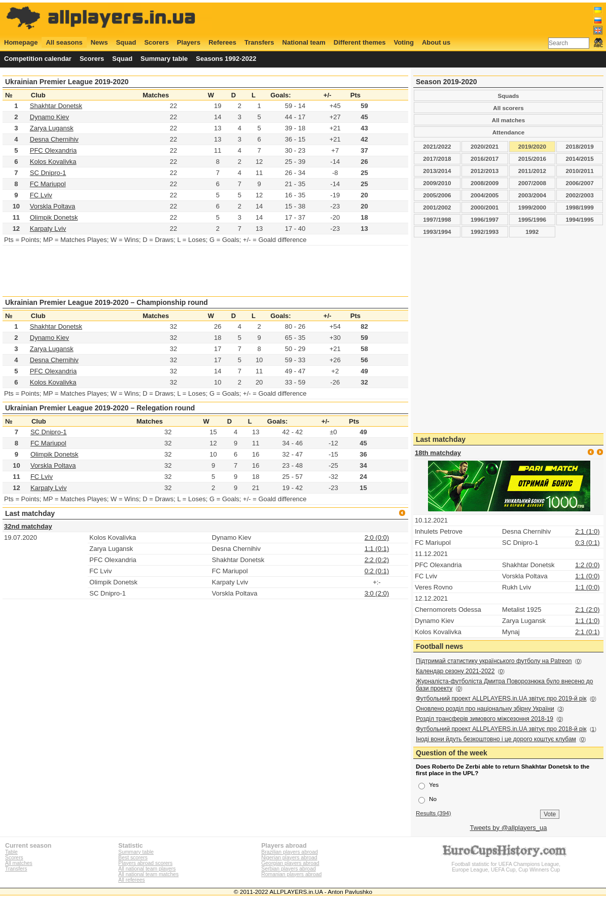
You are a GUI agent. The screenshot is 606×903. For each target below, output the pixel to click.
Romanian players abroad (291, 874)
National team (304, 42)
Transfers (259, 42)
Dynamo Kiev (49, 117)
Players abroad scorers (145, 863)
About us (436, 42)
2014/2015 (580, 158)
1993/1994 (437, 231)
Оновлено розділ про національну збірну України (485, 708)
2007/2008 (532, 183)
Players (188, 42)
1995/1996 (532, 219)
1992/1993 (484, 231)
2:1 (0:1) (587, 632)
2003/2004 (532, 195)
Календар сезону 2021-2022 (455, 671)
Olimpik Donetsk (54, 217)
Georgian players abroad (290, 863)
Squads (508, 95)
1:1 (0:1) (377, 548)
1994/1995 (580, 219)
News (99, 42)
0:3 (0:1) (587, 542)
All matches (508, 120)
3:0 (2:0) (377, 593)
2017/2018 (437, 158)
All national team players (146, 869)
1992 (532, 231)
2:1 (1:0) (587, 531)
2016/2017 (484, 158)
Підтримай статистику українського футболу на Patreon (494, 661)
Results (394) (433, 813)
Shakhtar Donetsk (56, 106)
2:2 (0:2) (377, 560)
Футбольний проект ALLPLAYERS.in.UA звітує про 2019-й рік (501, 698)
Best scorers (133, 857)
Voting (403, 42)
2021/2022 (437, 146)
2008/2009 (484, 183)
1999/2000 (532, 207)
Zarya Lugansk (52, 128)
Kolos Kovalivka (53, 161)
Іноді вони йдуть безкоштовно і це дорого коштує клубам (496, 739)
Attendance (508, 132)
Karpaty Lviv (48, 228)
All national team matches (148, 874)
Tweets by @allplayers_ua (508, 827)
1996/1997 (484, 219)
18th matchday (438, 453)
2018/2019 (580, 146)
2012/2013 (484, 170)
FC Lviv (41, 195)
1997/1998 (437, 219)
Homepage (21, 42)
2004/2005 (484, 195)
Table (11, 852)
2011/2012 (532, 170)
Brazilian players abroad (289, 852)
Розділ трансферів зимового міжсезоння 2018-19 (484, 718)
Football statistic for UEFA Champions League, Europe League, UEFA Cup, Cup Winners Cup (506, 864)
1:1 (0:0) (587, 576)
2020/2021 (484, 146)
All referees (131, 880)
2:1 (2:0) (587, 609)
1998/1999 (580, 207)
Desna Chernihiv (54, 139)
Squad (126, 42)
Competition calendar (38, 58)
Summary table (164, 58)
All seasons (64, 42)
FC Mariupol (48, 184)
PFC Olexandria (53, 150)
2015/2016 (532, 158)
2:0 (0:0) (377, 537)
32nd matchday (28, 526)
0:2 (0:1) (377, 571)
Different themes (360, 42)
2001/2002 (437, 207)
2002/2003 (580, 195)
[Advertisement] (418, 19)
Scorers (156, 42)
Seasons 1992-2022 (226, 58)
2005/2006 (437, 195)
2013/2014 (437, 170)
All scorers (508, 108)
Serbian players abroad (288, 869)
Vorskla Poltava (53, 206)
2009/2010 (437, 183)
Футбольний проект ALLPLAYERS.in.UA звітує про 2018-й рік (501, 729)
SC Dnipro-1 (48, 173)
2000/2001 (484, 207)
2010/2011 (580, 170)
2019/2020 (532, 146)
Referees (222, 42)
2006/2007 (580, 183)
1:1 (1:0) (587, 620)
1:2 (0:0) (587, 565)
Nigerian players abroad (289, 857)
